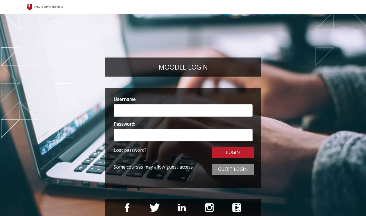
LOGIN (233, 152)
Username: (125, 99)
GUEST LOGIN (233, 169)
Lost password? (130, 150)
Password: (124, 124)
